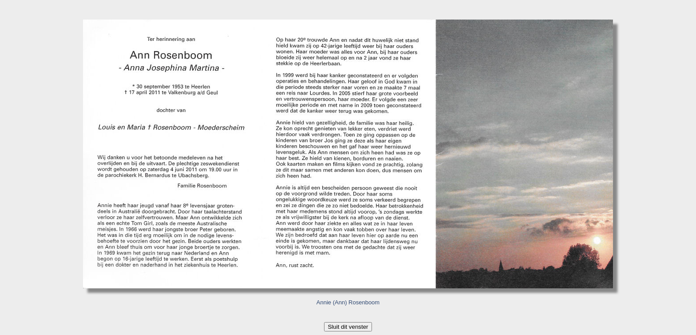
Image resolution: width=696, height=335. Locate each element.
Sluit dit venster (348, 326)
